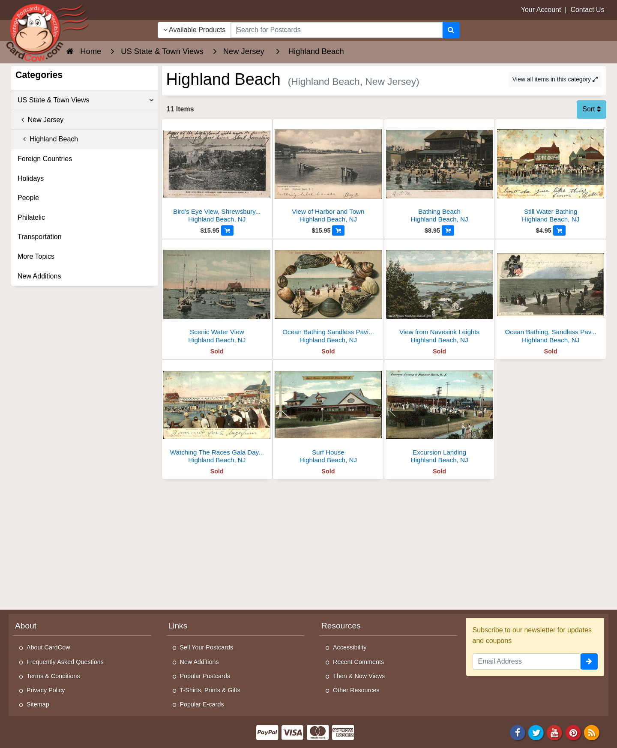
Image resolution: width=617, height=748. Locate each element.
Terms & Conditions (53, 676)
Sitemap (38, 704)
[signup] (589, 661)
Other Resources (356, 690)
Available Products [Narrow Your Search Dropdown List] (194, 29)
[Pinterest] (573, 732)
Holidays (31, 178)
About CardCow (48, 647)
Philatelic (31, 217)
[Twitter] (536, 732)
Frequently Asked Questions (65, 661)
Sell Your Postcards (207, 647)
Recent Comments (358, 661)
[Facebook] (518, 732)
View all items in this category (555, 79)
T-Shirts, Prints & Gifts (210, 690)
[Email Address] (527, 661)
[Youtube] (555, 732)
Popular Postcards (205, 676)
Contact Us (587, 9)
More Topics (36, 256)
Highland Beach (48, 139)
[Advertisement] (384, 544)
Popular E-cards (202, 704)
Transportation (40, 236)
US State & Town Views (85, 100)
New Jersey (40, 119)
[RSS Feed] (592, 732)
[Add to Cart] (227, 230)
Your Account (541, 9)
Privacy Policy (46, 690)
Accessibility (349, 647)
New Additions (39, 276)
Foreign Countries (45, 158)
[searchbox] (336, 30)
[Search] (451, 30)
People (28, 197)
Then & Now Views (359, 676)
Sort (591, 109)
